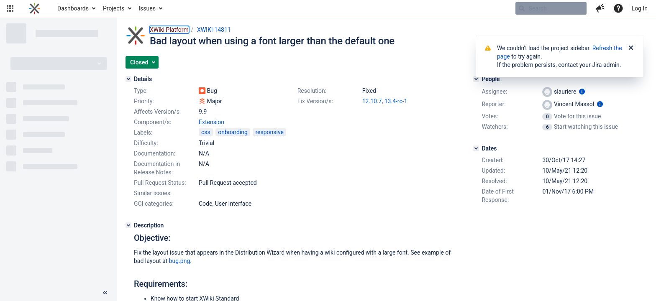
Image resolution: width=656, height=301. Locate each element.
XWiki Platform (169, 29)
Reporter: (493, 104)
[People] (476, 79)
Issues (147, 8)
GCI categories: (154, 203)
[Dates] (476, 148)
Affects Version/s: (157, 111)
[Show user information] (582, 91)
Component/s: (152, 122)
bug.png (179, 261)
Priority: (144, 101)
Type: (141, 90)
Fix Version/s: (315, 101)
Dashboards (73, 8)
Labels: (143, 132)
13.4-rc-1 (395, 101)
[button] (10, 8)
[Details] (128, 79)
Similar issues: (153, 193)
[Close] (631, 48)
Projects (113, 8)
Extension (211, 122)
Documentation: (154, 153)
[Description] (128, 225)
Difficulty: (146, 143)
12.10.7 (372, 101)
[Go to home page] (34, 8)
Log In (640, 8)
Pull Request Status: (160, 182)
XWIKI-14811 (214, 29)
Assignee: (494, 91)
